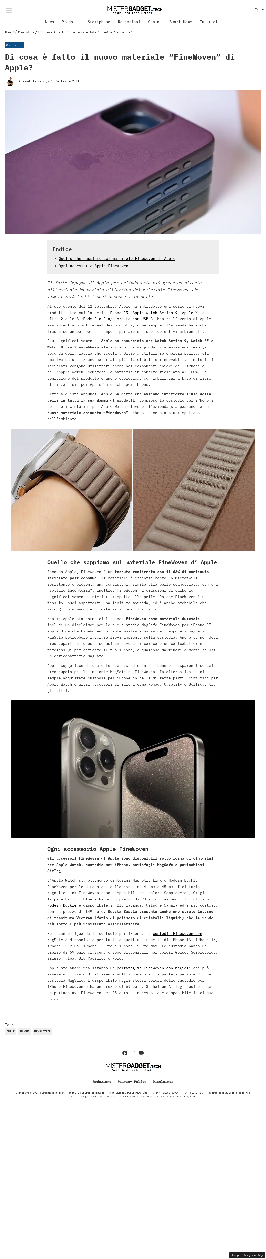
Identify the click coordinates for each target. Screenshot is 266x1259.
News (49, 21)
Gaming (155, 21)
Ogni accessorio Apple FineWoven (93, 265)
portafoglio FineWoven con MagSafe (154, 968)
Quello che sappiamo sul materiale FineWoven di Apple (117, 258)
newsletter (42, 1031)
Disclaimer (163, 1081)
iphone (24, 1031)
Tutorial (209, 21)
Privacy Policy (132, 1081)
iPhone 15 (118, 312)
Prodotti (71, 21)
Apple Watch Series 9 (155, 312)
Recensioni (129, 21)
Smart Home (181, 21)
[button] (259, 10)
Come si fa (14, 45)
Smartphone (99, 21)
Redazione (102, 1081)
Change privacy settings (247, 1255)
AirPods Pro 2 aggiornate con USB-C (113, 318)
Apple (11, 1031)
